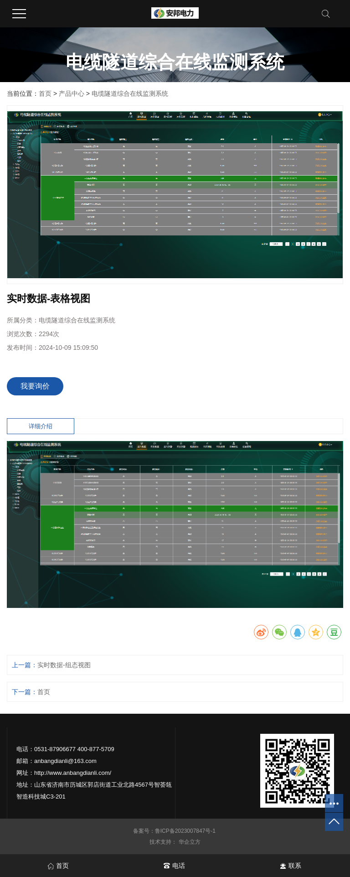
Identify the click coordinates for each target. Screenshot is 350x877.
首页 (45, 93)
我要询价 (35, 386)
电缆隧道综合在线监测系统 (130, 93)
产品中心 (71, 93)
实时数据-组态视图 (64, 665)
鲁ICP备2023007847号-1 (186, 831)
